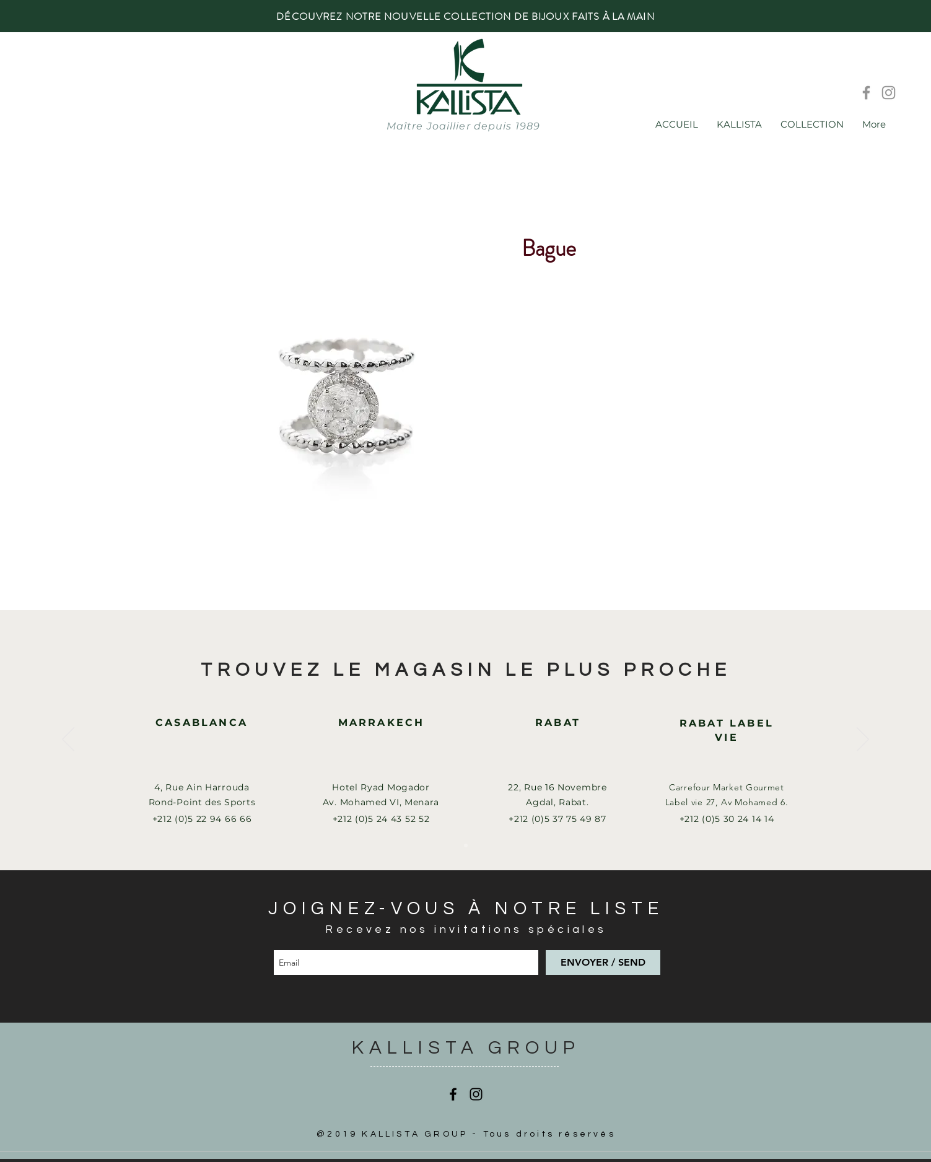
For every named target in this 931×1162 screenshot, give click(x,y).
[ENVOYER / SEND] (603, 962)
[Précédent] (68, 740)
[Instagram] (889, 93)
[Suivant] (863, 740)
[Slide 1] (466, 845)
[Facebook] (866, 93)
